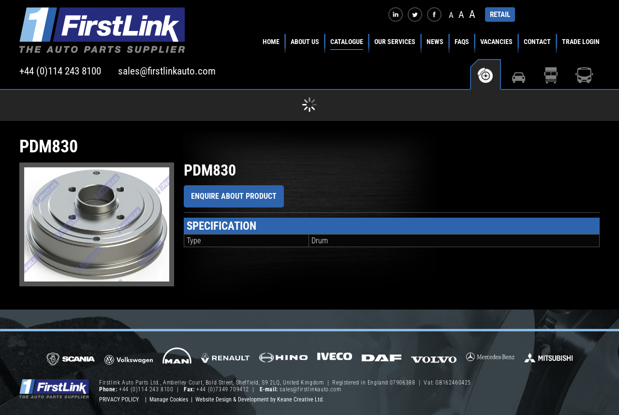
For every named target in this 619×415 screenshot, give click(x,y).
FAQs (462, 41)
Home (271, 41)
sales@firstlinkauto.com (167, 71)
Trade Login (581, 41)
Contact (537, 41)
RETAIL (500, 14)
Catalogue (346, 41)
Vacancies (496, 41)
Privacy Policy (119, 399)
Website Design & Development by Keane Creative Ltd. (259, 399)
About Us (305, 41)
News (435, 41)
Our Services (394, 41)
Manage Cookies (168, 399)
